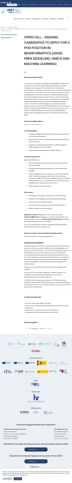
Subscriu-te (33, 449)
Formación (52, 19)
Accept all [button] (18, 478)
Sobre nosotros (19, 19)
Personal (27, 19)
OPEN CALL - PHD (45, 329)
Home (2, 27)
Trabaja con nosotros (12, 27)
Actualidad (60, 19)
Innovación (44, 19)
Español (66, 4)
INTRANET (23, 4)
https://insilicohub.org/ (34, 124)
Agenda (59, 4)
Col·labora (13, 4)
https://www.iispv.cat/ (43, 227)
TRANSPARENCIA (33, 4)
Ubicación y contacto (47, 4)
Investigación (36, 19)
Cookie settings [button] (7, 478)
